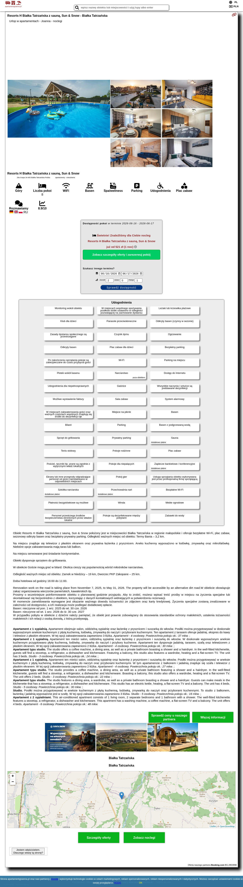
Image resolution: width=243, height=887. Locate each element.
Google (54, 879)
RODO (117, 882)
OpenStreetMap (227, 826)
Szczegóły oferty (99, 837)
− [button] (12, 782)
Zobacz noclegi (144, 837)
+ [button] (12, 776)
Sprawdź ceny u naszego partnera (169, 717)
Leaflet (213, 826)
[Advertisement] (121, 51)
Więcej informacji (212, 717)
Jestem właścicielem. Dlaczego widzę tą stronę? (28, 851)
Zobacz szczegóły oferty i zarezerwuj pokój (121, 254)
